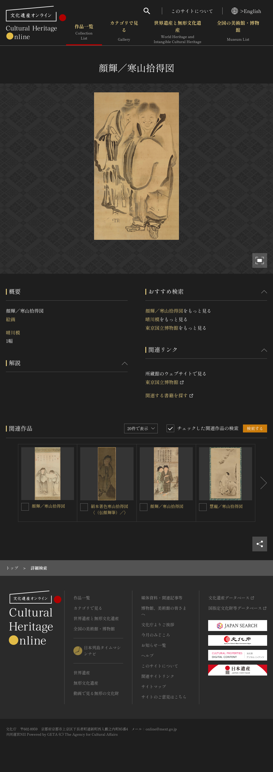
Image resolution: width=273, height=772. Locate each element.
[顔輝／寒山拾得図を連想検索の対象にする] (25, 507)
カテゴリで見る (124, 32)
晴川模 (13, 332)
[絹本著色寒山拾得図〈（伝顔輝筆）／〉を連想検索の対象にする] (84, 507)
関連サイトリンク (157, 676)
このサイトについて (192, 10)
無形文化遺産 (85, 683)
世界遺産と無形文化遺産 (177, 32)
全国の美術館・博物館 (238, 32)
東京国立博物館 (161, 327)
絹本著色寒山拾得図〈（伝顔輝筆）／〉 (109, 509)
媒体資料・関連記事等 (161, 598)
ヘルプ (147, 655)
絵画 (10, 319)
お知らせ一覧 (153, 645)
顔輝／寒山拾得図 (164, 310)
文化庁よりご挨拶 (157, 624)
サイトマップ (153, 686)
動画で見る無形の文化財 (96, 693)
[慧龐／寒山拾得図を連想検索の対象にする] (203, 507)
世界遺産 (81, 673)
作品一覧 (84, 32)
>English (246, 10)
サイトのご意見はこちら (164, 697)
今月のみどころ (155, 635)
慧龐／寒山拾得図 (226, 506)
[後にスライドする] (261, 483)
